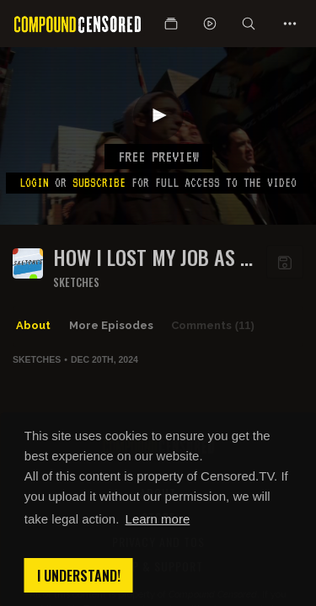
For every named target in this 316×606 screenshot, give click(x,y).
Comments (212, 325)
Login (34, 182)
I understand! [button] (79, 576)
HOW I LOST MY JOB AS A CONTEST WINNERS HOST (152, 257)
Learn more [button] (158, 519)
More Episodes (111, 325)
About (33, 325)
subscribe (99, 182)
